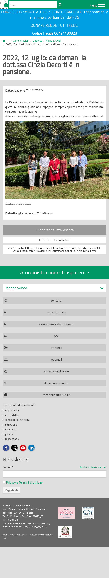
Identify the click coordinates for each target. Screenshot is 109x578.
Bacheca (37, 41)
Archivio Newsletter (93, 467)
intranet (56, 347)
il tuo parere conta (56, 383)
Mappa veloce (16, 288)
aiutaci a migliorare (56, 371)
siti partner (11, 425)
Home (5, 41)
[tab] (54, 288)
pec (56, 336)
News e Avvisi (53, 41)
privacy (9, 434)
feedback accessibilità (17, 420)
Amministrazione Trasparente (54, 272)
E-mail (8, 467)
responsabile (12, 439)
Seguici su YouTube (23, 448)
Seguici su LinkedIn (31, 448)
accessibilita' (12, 415)
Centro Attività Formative (54, 240)
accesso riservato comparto (56, 324)
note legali (11, 429)
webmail (56, 359)
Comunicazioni (21, 41)
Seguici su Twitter (14, 448)
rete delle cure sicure (56, 394)
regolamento (12, 410)
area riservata (56, 312)
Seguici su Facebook (6, 448)
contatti (56, 300)
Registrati (11, 490)
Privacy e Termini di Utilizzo (24, 482)
